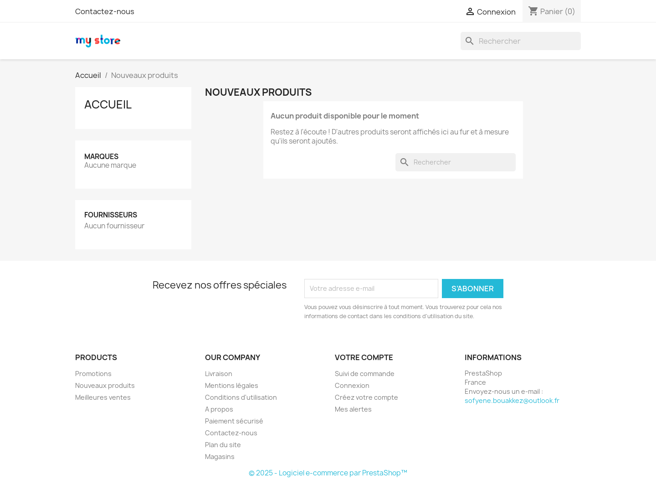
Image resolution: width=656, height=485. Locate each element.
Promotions (93, 373)
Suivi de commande (365, 373)
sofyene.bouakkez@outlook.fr (512, 400)
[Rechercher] (521, 41)
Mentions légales (231, 385)
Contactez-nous (104, 11)
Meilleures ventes (103, 397)
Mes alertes (353, 409)
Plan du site (223, 444)
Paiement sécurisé (234, 421)
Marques (101, 156)
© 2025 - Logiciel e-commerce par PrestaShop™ (328, 473)
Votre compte (364, 357)
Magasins (220, 456)
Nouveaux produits (105, 385)
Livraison (218, 373)
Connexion (352, 385)
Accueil (108, 104)
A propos (219, 409)
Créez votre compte (366, 397)
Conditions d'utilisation (241, 397)
